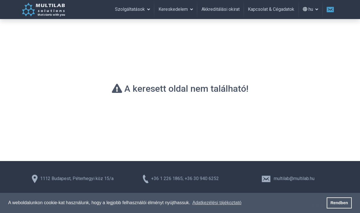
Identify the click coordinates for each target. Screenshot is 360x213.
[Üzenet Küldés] (330, 9)
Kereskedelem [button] (174, 9)
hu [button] (308, 9)
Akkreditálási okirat (220, 9)
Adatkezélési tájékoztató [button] (217, 202)
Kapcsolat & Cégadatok (271, 9)
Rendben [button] (339, 203)
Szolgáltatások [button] (130, 9)
